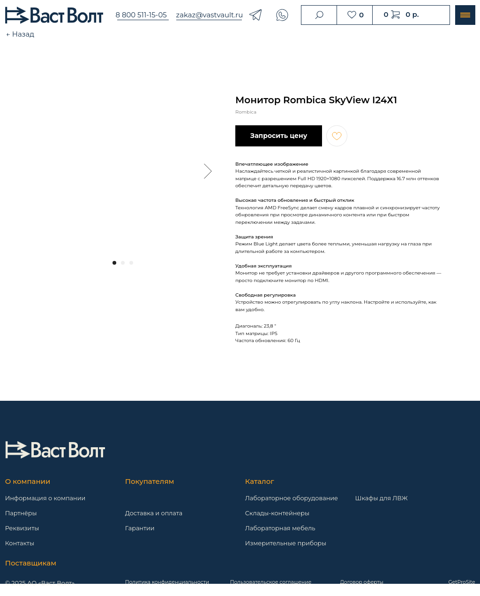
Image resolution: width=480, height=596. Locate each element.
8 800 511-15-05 (140, 15)
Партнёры (21, 513)
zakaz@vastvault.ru (209, 15)
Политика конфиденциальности (167, 582)
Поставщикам (30, 563)
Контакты (19, 543)
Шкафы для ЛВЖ (381, 498)
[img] (55, 449)
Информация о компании (45, 498)
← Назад (20, 34)
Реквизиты (22, 528)
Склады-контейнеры (277, 513)
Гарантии (140, 528)
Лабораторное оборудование (291, 498)
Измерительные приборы (285, 543)
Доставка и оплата (154, 513)
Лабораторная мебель (280, 528)
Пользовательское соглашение (270, 582)
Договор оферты (361, 582)
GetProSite (462, 582)
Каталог (259, 481)
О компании (28, 481)
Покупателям (149, 481)
